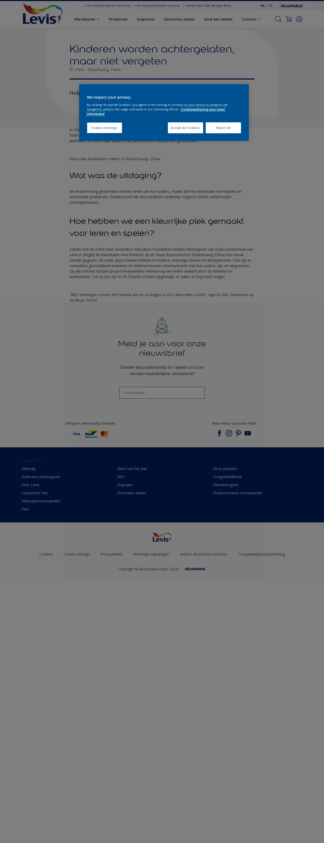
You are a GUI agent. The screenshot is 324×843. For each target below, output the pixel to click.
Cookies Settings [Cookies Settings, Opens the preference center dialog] (104, 128)
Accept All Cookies (185, 128)
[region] (164, 112)
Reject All (223, 128)
